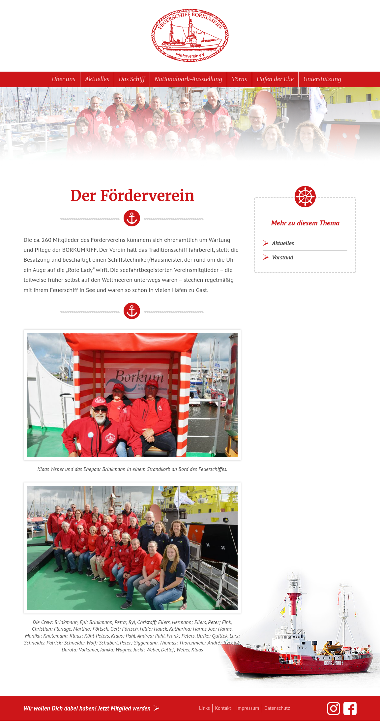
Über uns (52, 80)
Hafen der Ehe (282, 80)
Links (205, 710)
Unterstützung (332, 80)
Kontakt (225, 710)
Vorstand (284, 260)
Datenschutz (284, 710)
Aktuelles (89, 80)
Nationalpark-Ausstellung (187, 80)
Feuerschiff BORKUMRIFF (190, 35)
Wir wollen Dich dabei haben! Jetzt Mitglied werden (92, 710)
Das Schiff (126, 80)
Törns (243, 80)
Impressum (252, 710)
